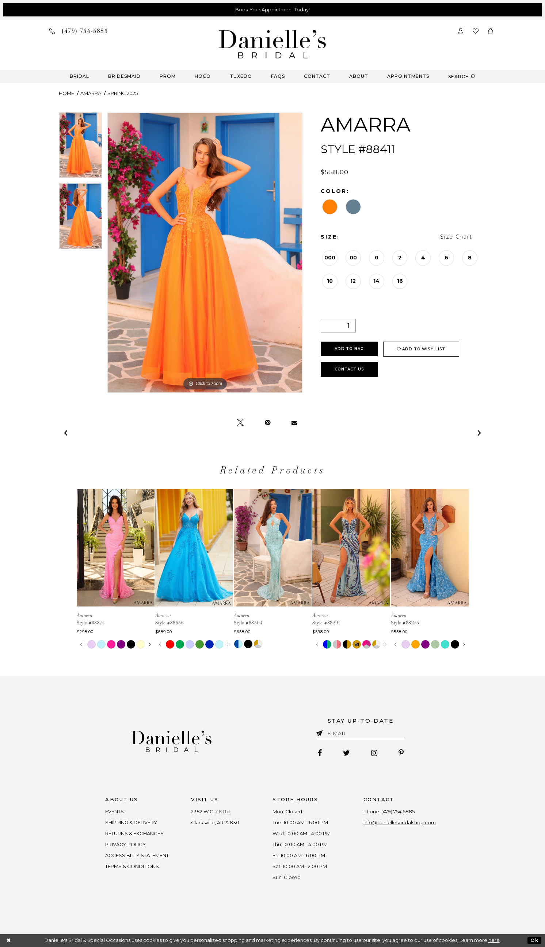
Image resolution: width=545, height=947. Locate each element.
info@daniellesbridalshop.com (399, 822)
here (494, 940)
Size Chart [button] (456, 236)
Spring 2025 (122, 93)
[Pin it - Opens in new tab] (267, 423)
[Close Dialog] (9, 940)
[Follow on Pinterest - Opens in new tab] (401, 753)
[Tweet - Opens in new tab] (240, 422)
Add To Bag (349, 348)
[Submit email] (320, 731)
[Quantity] (338, 325)
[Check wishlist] (476, 30)
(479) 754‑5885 (398, 811)
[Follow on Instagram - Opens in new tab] (374, 753)
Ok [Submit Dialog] (534, 940)
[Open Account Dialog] (461, 30)
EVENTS (115, 811)
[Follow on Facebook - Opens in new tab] (319, 753)
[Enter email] (360, 734)
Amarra (90, 93)
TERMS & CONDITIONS (132, 866)
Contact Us (349, 369)
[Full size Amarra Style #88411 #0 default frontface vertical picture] (205, 252)
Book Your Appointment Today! (272, 9)
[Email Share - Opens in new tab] (294, 423)
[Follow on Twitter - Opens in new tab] (346, 753)
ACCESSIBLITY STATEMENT (137, 855)
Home (66, 93)
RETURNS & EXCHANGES (135, 833)
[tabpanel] (80, 148)
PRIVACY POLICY (126, 844)
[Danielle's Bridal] (272, 43)
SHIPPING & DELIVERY (131, 822)
